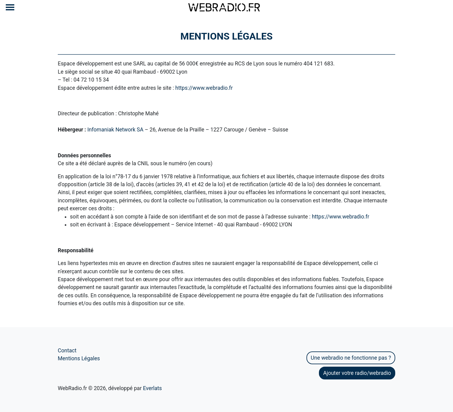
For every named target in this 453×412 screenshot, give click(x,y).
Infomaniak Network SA (115, 130)
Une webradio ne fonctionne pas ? (351, 358)
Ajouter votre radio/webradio (357, 373)
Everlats (152, 388)
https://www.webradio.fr (204, 88)
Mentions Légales (79, 358)
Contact (67, 350)
